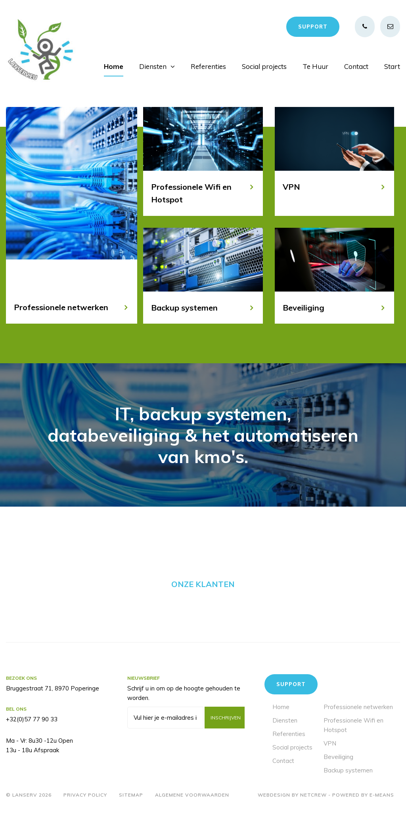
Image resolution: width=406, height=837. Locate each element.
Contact (356, 66)
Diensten (153, 66)
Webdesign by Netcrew (292, 823)
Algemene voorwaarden (192, 823)
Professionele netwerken (358, 735)
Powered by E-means (363, 823)
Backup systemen (348, 799)
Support (312, 26)
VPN (330, 772)
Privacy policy (85, 823)
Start (392, 66)
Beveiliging (338, 785)
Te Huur (315, 66)
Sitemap (131, 823)
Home (113, 66)
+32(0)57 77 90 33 (31, 747)
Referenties (208, 66)
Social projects (264, 66)
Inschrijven (226, 746)
